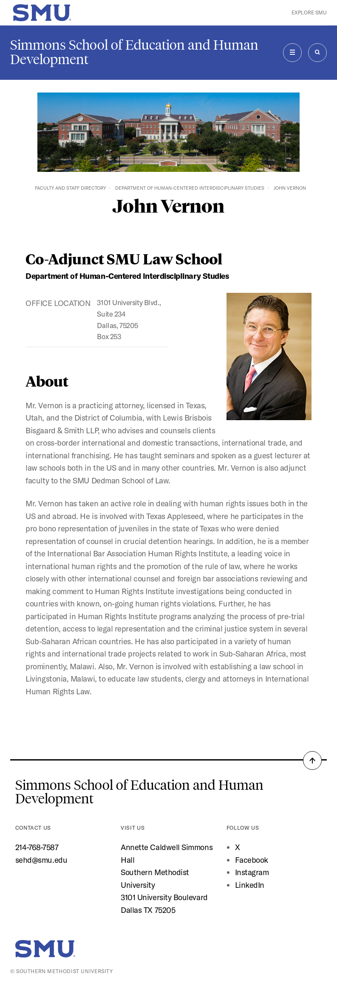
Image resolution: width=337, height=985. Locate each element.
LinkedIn (249, 885)
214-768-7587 (36, 847)
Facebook (251, 860)
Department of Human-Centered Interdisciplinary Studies (189, 188)
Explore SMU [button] (309, 12)
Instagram (252, 872)
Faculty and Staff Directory (70, 188)
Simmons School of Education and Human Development (134, 52)
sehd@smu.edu (41, 860)
